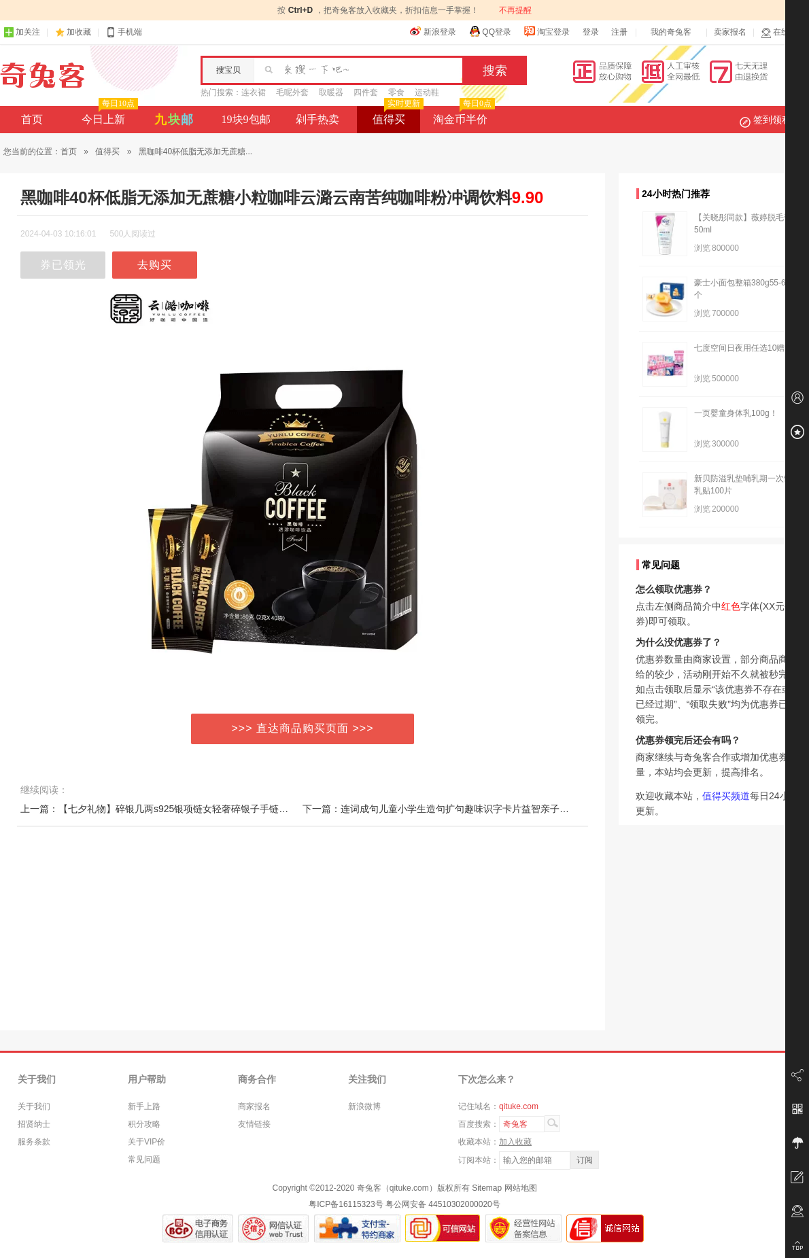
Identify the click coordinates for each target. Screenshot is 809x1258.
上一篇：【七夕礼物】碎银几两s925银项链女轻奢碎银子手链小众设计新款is (181, 808)
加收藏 (79, 32)
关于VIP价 (146, 1142)
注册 (619, 32)
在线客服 (783, 32)
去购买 (154, 264)
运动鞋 (427, 92)
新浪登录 (433, 31)
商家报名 (254, 1106)
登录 (591, 32)
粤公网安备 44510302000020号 (442, 1204)
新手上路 (144, 1106)
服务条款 (34, 1142)
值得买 (397, 115)
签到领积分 (772, 119)
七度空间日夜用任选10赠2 (741, 348)
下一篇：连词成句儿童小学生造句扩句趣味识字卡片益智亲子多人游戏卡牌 (460, 808)
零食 (396, 92)
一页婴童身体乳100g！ (736, 413)
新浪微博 (364, 1106)
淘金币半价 (462, 115)
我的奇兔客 (671, 32)
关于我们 (34, 1106)
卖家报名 (730, 32)
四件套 (366, 92)
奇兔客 (42, 75)
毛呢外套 (292, 92)
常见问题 (144, 1159)
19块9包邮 (246, 119)
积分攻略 (144, 1124)
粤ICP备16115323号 (346, 1204)
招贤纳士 (34, 1124)
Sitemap (487, 1188)
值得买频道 (726, 795)
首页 (32, 119)
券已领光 (63, 264)
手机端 (123, 32)
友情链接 (254, 1124)
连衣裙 (253, 92)
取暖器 (331, 92)
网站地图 (520, 1188)
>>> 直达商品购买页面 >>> (303, 728)
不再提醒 (515, 10)
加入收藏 (515, 1142)
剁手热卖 (317, 119)
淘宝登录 (546, 31)
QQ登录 (489, 31)
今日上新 (108, 115)
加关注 (21, 32)
